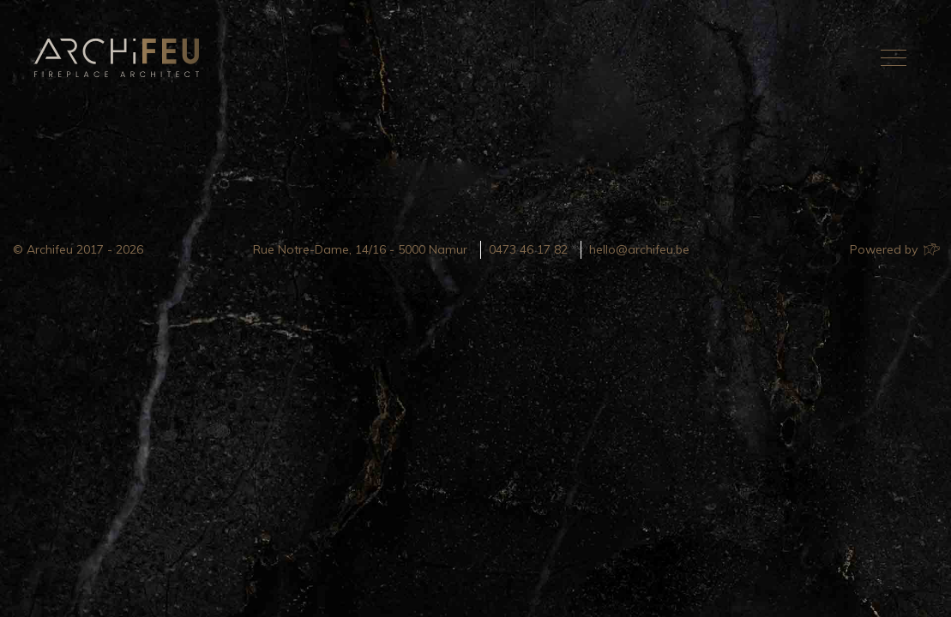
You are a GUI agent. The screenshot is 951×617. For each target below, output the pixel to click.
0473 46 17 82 (528, 249)
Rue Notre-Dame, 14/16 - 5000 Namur (360, 249)
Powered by (894, 249)
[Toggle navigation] (893, 57)
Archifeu (120, 58)
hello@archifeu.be (639, 249)
